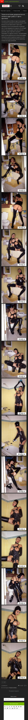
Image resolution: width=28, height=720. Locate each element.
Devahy (6, 6)
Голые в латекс (13, 687)
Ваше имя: (14, 696)
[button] (5, 706)
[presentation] (5, 706)
